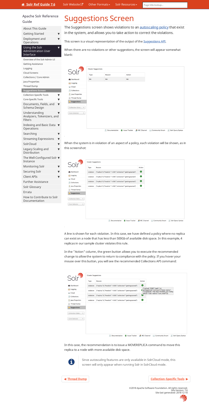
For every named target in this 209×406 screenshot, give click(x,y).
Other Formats (99, 4)
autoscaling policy (154, 27)
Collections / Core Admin (36, 77)
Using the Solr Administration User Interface (41, 50)
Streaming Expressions (41, 139)
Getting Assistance (33, 63)
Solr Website (71, 4)
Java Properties (31, 81)
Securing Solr (41, 171)
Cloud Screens (30, 72)
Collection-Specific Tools (41, 94)
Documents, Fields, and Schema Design (41, 106)
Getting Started (41, 34)
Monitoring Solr (41, 166)
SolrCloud (41, 144)
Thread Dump (30, 86)
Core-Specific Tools (41, 99)
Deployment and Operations (41, 40)
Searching (41, 134)
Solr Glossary (32, 187)
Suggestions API (154, 41)
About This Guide (34, 28)
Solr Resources (126, 4)
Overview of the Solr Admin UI (39, 59)
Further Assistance (35, 182)
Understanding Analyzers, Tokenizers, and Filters (41, 116)
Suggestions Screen (34, 90)
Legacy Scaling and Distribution (41, 151)
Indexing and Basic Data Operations (41, 126)
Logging (27, 68)
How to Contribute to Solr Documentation (40, 199)
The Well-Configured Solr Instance (41, 159)
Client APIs (41, 177)
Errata (27, 192)
